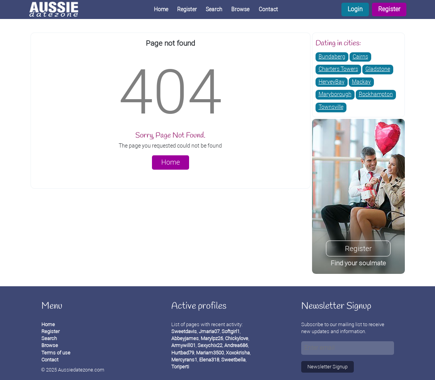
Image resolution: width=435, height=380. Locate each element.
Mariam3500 (210, 353)
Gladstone (377, 69)
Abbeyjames (185, 338)
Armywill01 (183, 345)
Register (389, 9)
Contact (268, 9)
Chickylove (236, 338)
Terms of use (55, 353)
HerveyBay (332, 82)
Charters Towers (338, 69)
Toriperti (180, 367)
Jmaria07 (209, 331)
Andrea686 (236, 345)
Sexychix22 (210, 345)
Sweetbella (233, 360)
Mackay (361, 82)
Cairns (360, 56)
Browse (240, 9)
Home (161, 9)
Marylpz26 (212, 338)
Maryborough (335, 94)
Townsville (331, 107)
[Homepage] (59, 9)
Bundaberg (332, 56)
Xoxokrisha (238, 353)
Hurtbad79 (182, 353)
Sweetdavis (184, 331)
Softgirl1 (231, 331)
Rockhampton (376, 94)
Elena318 (209, 360)
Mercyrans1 (184, 360)
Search (214, 9)
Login (355, 9)
